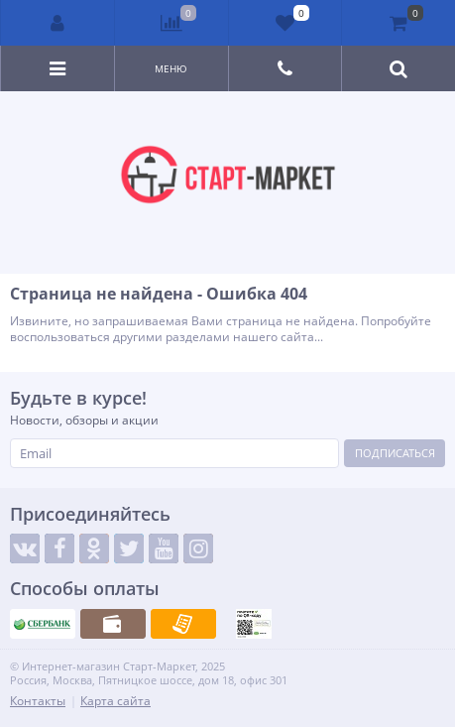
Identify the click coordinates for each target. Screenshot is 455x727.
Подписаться (395, 452)
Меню (171, 68)
